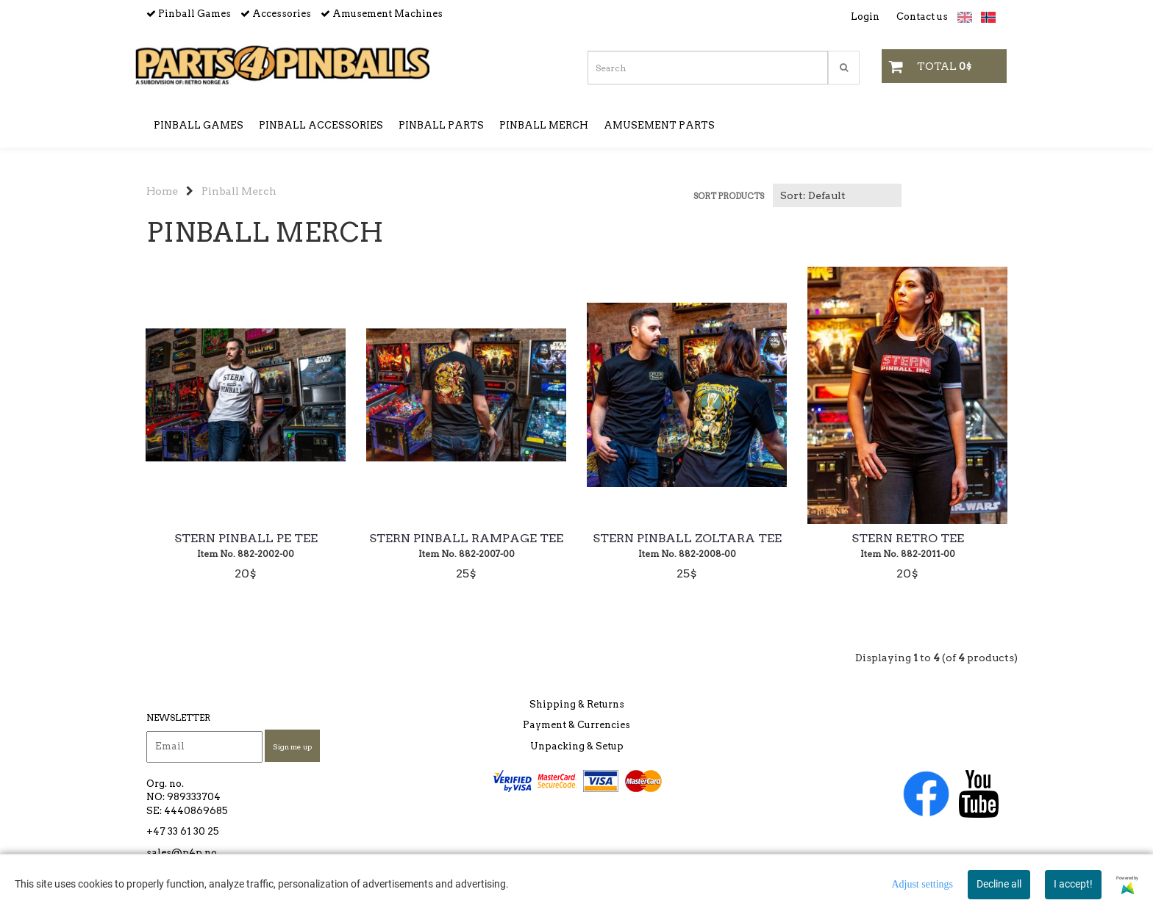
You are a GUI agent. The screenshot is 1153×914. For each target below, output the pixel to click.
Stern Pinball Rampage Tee (466, 538)
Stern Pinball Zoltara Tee (687, 538)
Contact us (922, 16)
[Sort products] (837, 195)
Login (865, 16)
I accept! (1073, 884)
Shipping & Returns (576, 704)
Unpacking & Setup (577, 746)
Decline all (999, 884)
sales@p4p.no (181, 852)
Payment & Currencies (576, 724)
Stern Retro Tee (908, 538)
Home (162, 191)
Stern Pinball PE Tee (246, 538)
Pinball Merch (238, 191)
